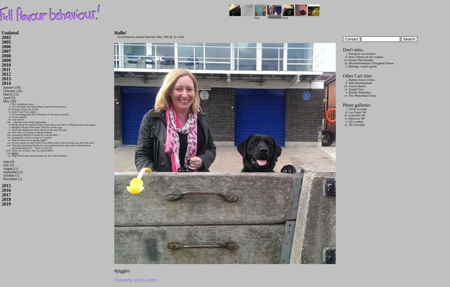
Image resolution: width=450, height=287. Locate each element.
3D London (356, 121)
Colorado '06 (357, 115)
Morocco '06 (356, 118)
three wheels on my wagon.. (366, 56)
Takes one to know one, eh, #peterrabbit (32, 150)
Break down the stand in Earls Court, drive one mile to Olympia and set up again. (54, 124)
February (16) (12, 91)
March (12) (11, 94)
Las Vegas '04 (357, 112)
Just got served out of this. (25, 109)
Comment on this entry (135, 280)
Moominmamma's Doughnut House (371, 63)
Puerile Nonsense (360, 92)
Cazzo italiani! (19, 117)
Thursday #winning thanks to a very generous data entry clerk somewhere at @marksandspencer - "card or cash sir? (51, 146)
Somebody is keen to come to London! (32, 137)
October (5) (11, 175)
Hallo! (15, 153)
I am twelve (18, 119)
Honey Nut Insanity (361, 60)
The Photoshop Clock (362, 95)
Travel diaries (357, 86)
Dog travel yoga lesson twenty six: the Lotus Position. (40, 155)
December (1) (12, 179)
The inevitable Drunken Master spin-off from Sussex (39, 106)
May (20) (9, 101)
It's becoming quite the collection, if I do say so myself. (40, 114)
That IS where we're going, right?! (29, 140)
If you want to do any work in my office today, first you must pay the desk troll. (53, 142)
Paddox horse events (362, 79)
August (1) (10, 169)
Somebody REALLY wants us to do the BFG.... (36, 135)
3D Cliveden (357, 124)
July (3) (8, 165)
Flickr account (358, 109)
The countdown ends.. (23, 104)
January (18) (11, 87)
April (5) (9, 98)
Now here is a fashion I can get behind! (32, 132)
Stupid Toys (356, 89)
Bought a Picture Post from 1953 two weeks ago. (37, 127)
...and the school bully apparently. (29, 122)
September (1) (13, 172)
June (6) (8, 162)
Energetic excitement (362, 53)
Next (288, 16)
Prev (260, 16)
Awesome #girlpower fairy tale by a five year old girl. (39, 129)
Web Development (360, 83)
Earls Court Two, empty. (24, 111)
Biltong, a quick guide (363, 66)
